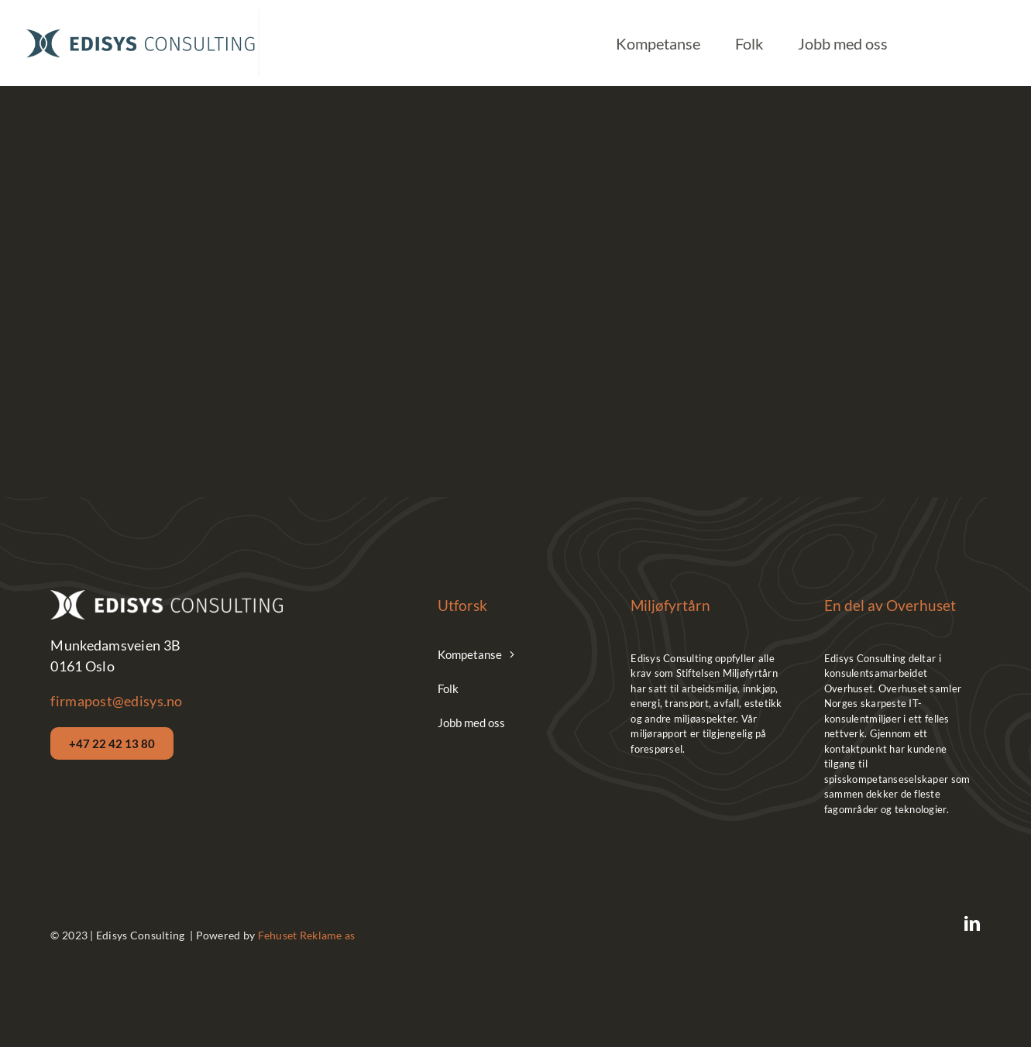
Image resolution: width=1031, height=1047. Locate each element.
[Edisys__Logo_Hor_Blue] (140, 31)
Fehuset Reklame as (307, 935)
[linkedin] (972, 924)
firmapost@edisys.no (116, 700)
